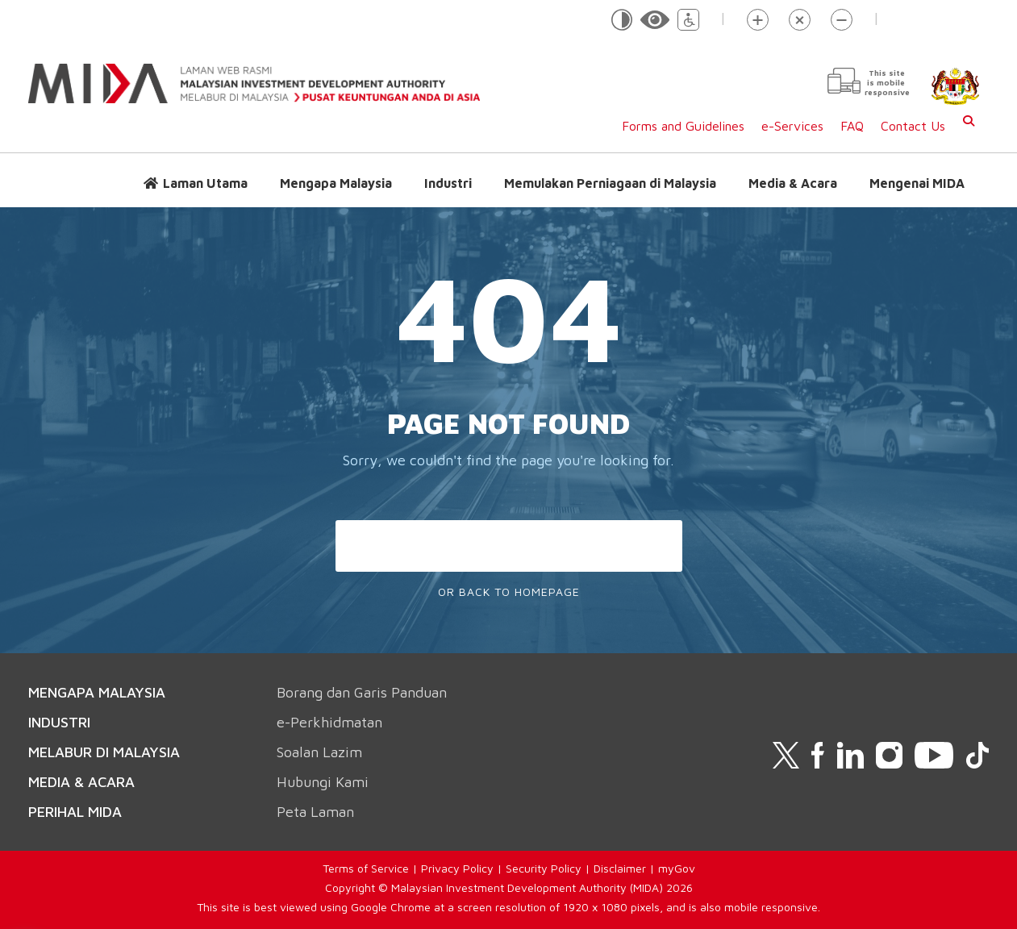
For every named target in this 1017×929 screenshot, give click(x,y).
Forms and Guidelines (683, 126)
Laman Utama (205, 183)
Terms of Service (366, 868)
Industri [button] (448, 183)
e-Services (792, 126)
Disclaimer (620, 868)
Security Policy (543, 868)
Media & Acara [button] (792, 183)
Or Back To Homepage (509, 591)
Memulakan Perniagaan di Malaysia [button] (610, 183)
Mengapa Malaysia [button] (336, 183)
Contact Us (913, 126)
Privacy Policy (457, 868)
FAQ (852, 126)
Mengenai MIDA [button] (917, 183)
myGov (676, 868)
